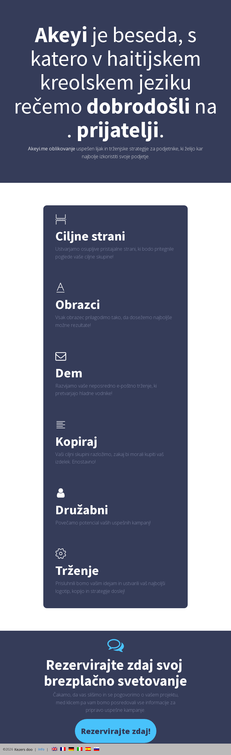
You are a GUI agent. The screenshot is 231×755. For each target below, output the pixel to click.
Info (41, 749)
